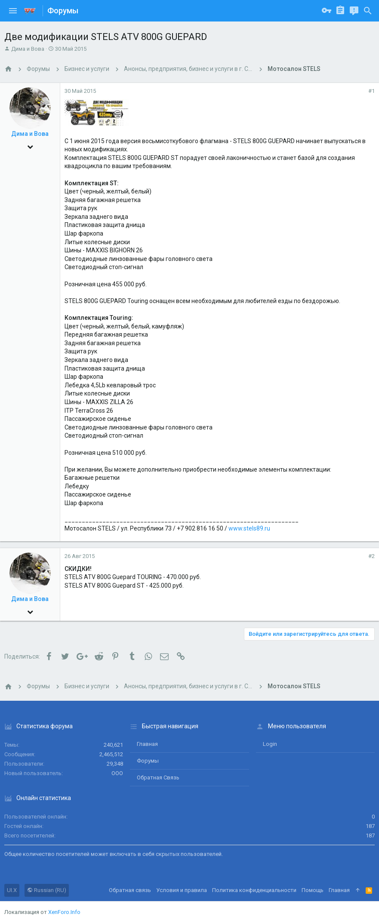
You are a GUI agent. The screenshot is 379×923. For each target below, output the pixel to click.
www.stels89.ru (249, 528)
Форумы (148, 760)
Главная (147, 744)
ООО (117, 773)
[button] (13, 11)
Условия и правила (181, 890)
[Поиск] (368, 10)
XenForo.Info (64, 912)
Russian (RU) (46, 890)
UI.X (12, 890)
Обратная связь (158, 777)
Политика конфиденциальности (254, 890)
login (270, 744)
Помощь (313, 890)
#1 (371, 91)
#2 (371, 556)
